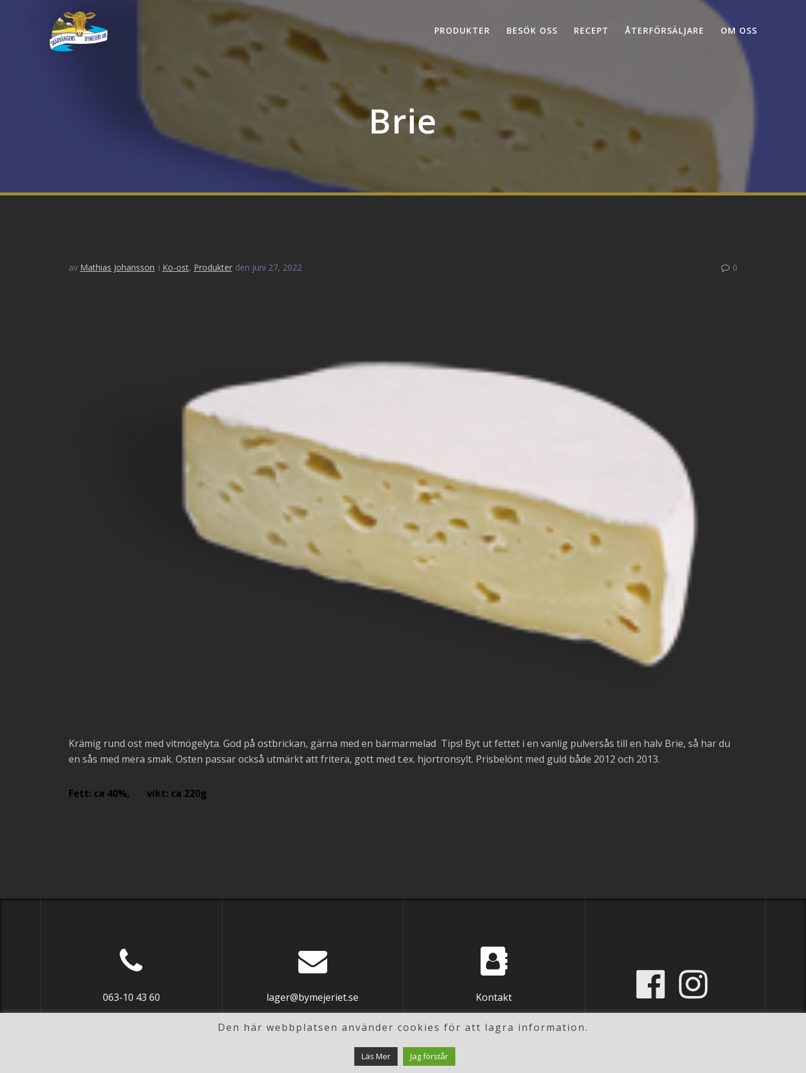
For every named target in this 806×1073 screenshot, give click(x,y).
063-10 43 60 (131, 997)
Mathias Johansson (117, 267)
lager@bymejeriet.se (312, 997)
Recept (591, 30)
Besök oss (532, 30)
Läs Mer (375, 1056)
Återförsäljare (664, 30)
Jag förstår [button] (429, 1056)
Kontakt (494, 997)
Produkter (462, 30)
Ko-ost (175, 267)
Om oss (739, 30)
